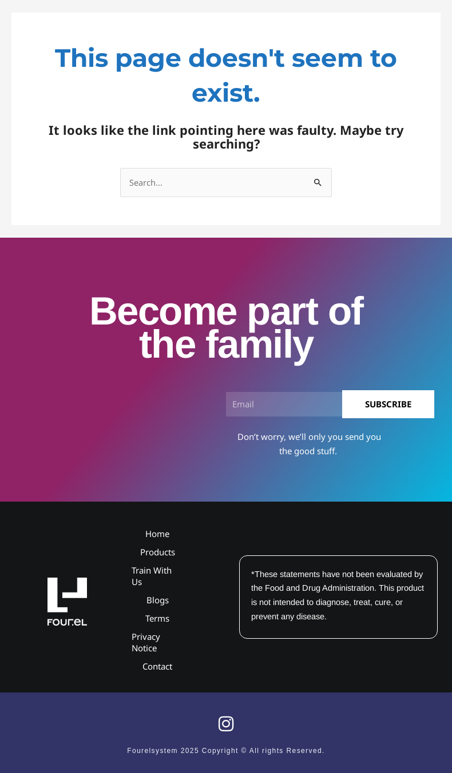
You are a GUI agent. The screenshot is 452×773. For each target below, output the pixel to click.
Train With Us (152, 575)
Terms (157, 618)
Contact (157, 666)
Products (157, 552)
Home (157, 533)
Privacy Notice (146, 642)
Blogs (157, 600)
